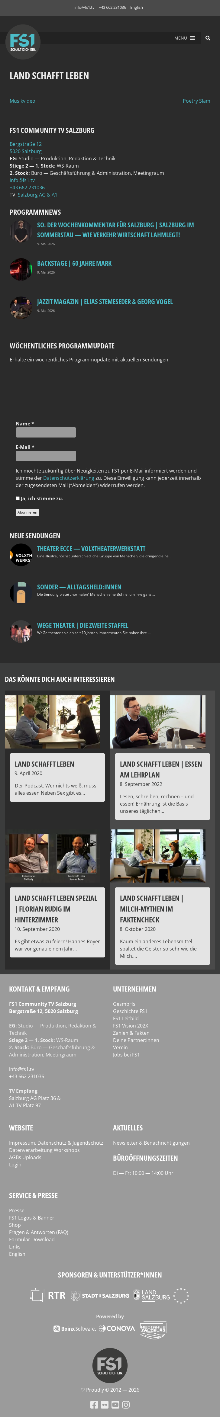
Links (15, 1246)
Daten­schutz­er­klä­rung (68, 478)
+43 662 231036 (112, 7)
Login (15, 1164)
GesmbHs (124, 1004)
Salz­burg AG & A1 (37, 194)
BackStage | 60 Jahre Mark (74, 263)
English (136, 7)
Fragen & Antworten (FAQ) (38, 1232)
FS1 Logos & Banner (31, 1217)
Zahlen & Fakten (131, 1033)
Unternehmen (134, 989)
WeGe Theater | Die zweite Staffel (82, 625)
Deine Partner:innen (136, 1040)
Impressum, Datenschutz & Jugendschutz (56, 1143)
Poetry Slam (196, 101)
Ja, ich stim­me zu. (39, 498)
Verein (120, 1047)
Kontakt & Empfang (39, 989)
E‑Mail (25, 447)
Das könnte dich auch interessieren (60, 679)
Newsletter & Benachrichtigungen (151, 1143)
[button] (180, 38)
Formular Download (32, 1239)
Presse (16, 1210)
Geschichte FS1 (130, 1011)
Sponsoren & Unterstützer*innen (110, 1275)
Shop (15, 1225)
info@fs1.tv (84, 7)
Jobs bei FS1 (126, 1054)
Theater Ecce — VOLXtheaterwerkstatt (91, 548)
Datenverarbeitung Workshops (44, 1150)
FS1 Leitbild (126, 1018)
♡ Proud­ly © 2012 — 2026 (110, 1390)
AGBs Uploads (25, 1157)
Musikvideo (22, 101)
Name (25, 423)
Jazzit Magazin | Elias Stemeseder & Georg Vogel (105, 301)
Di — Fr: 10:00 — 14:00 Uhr (143, 1173)
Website (21, 1128)
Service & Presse (33, 1195)
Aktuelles (128, 1128)
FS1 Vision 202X (130, 1025)
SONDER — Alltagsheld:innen (79, 586)
